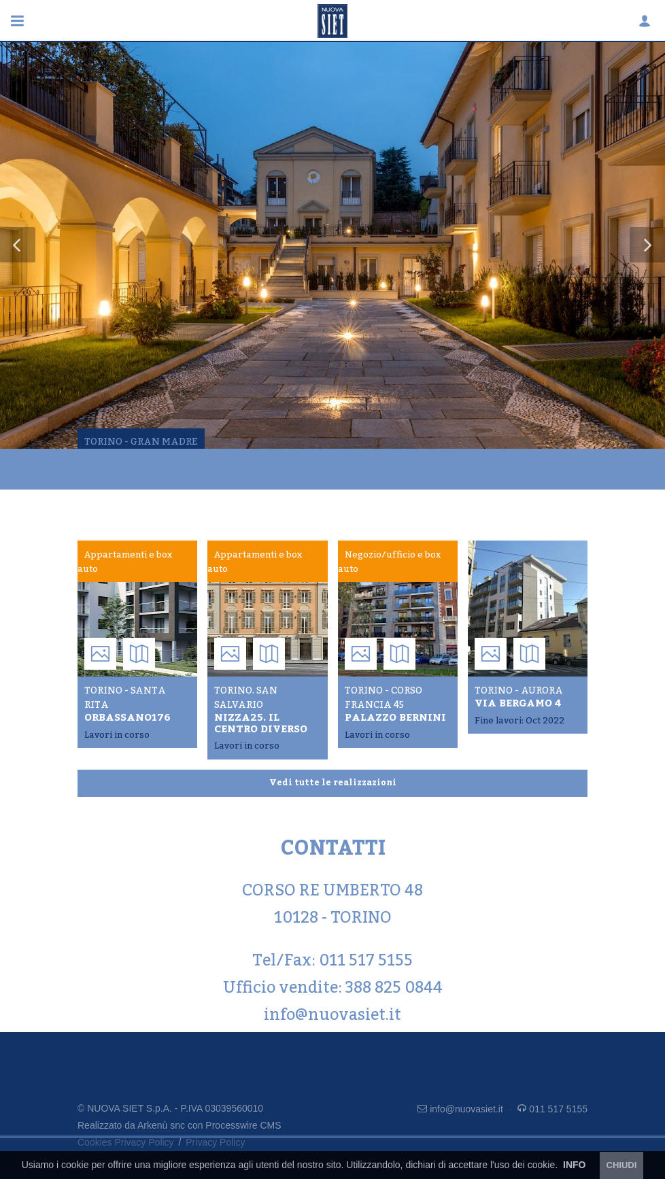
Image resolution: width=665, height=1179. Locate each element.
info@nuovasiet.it (461, 1109)
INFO (574, 1164)
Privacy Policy (215, 1142)
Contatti (236, 509)
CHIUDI (622, 1165)
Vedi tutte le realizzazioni (332, 782)
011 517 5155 (552, 1109)
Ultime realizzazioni (132, 509)
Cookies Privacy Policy (126, 1142)
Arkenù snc (161, 1125)
